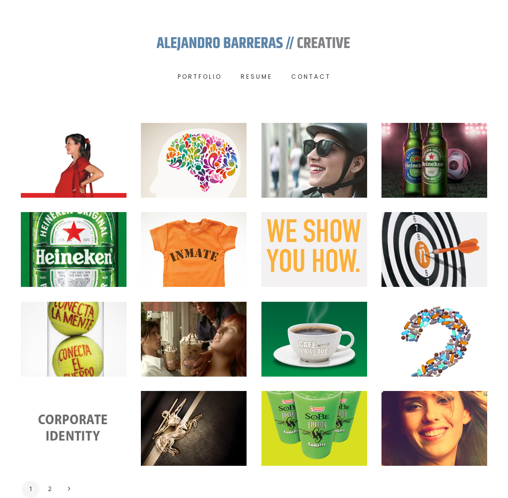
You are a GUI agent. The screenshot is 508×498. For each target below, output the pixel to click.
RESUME (256, 76)
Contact (311, 76)
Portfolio (200, 76)
